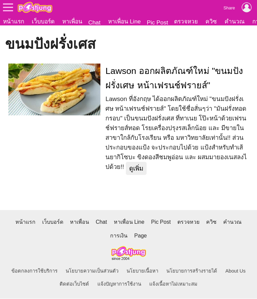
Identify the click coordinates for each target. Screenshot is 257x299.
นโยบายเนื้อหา (142, 271)
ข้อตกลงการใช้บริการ (34, 271)
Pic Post (157, 22)
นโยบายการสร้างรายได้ (191, 271)
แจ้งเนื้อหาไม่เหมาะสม (173, 284)
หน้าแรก (13, 21)
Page (140, 236)
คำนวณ (235, 21)
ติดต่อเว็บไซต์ (74, 284)
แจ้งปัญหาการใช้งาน (119, 284)
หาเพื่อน (72, 21)
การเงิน (118, 236)
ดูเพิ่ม (136, 168)
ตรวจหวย (186, 21)
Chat (94, 22)
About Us (236, 271)
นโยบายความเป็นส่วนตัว (92, 271)
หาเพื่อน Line (124, 21)
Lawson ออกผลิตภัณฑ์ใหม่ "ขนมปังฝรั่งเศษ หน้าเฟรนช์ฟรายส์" (174, 78)
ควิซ (211, 21)
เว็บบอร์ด (43, 21)
